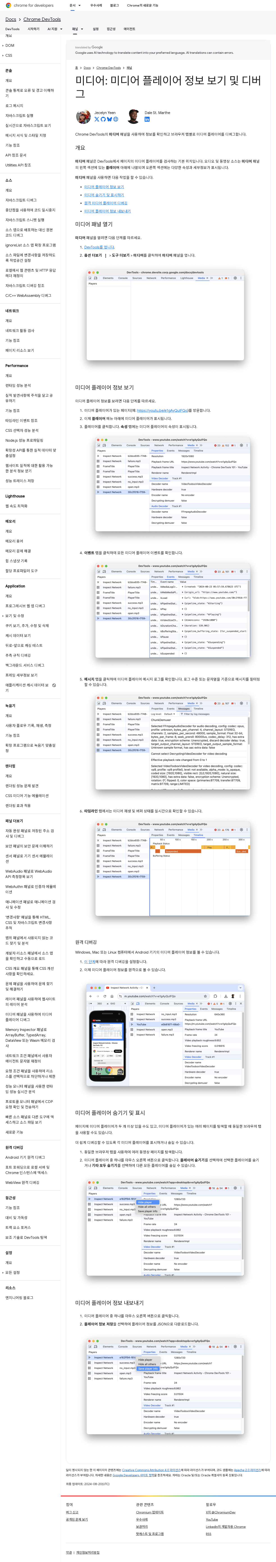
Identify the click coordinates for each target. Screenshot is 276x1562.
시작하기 (33, 29)
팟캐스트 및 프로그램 (150, 1534)
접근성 (111, 29)
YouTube (212, 1519)
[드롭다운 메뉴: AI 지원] (62, 29)
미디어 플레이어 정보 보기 (104, 187)
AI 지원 (52, 29)
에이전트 (129, 29)
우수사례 (96, 5)
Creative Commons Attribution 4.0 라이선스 (151, 1470)
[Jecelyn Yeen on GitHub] (103, 120)
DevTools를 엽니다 (99, 247)
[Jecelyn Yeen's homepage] (115, 120)
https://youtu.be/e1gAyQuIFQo (162, 410)
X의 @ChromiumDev (220, 1512)
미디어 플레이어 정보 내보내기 (107, 211)
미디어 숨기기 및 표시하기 (104, 195)
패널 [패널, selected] (75, 29)
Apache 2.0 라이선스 (247, 1470)
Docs (10, 19)
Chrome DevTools (42, 19)
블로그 (114, 5)
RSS (208, 1534)
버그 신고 (72, 1512)
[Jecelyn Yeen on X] (96, 120)
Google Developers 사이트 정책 (133, 1475)
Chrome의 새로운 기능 (142, 5)
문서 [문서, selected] (72, 5)
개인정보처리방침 (88, 1552)
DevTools (12, 29)
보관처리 (142, 1527)
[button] (29, 46)
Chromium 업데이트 (150, 1512)
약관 (69, 1552)
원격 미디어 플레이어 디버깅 (106, 203)
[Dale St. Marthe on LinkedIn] (147, 120)
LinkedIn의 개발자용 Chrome (226, 1527)
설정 (96, 29)
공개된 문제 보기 (77, 1519)
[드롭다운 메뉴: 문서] (80, 5)
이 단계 (89, 962)
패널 (129, 68)
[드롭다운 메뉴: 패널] (83, 29)
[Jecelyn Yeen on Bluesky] (109, 120)
